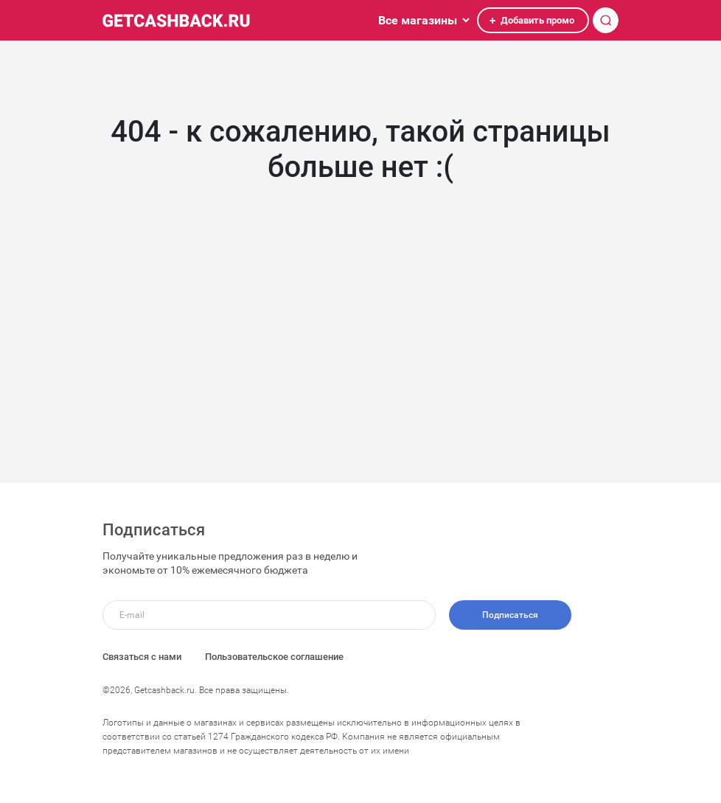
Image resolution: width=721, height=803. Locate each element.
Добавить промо (531, 20)
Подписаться (510, 615)
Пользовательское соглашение (274, 656)
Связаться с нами (141, 656)
